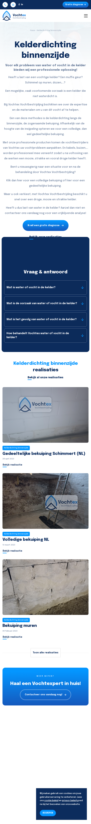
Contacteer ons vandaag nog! (45, 694)
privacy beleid (69, 801)
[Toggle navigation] (85, 15)
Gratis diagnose (75, 5)
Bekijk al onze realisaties (45, 377)
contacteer (13, 213)
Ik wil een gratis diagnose (46, 225)
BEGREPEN (48, 813)
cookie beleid (51, 801)
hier (19, 180)
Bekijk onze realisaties (45, 237)
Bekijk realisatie (12, 465)
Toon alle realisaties (45, 653)
